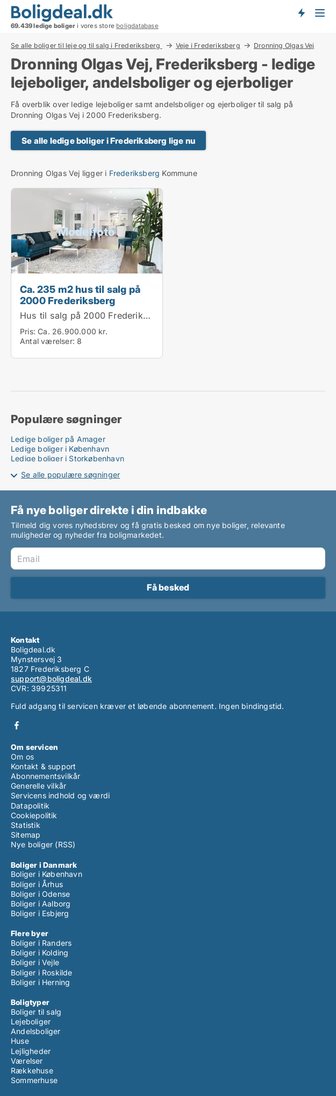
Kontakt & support (43, 766)
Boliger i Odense (40, 893)
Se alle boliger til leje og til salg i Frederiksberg (86, 45)
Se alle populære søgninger (70, 474)
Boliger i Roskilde (42, 972)
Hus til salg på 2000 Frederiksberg (93, 315)
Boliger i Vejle (35, 962)
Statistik (25, 825)
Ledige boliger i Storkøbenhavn (67, 458)
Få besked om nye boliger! (301, 12)
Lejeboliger (31, 1021)
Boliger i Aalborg (40, 903)
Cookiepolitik (34, 815)
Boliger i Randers (41, 942)
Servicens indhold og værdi (60, 795)
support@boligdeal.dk (51, 678)
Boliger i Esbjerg (40, 913)
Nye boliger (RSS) (43, 844)
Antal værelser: (47, 341)
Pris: (29, 331)
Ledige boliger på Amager (58, 439)
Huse (20, 1040)
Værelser (27, 1060)
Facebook (17, 725)
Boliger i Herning (40, 982)
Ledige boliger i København (60, 448)
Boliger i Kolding (39, 952)
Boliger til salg (36, 1011)
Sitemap (25, 834)
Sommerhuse (34, 1080)
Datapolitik (30, 805)
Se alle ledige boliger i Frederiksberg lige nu (108, 141)
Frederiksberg (134, 173)
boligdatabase (137, 26)
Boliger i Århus (37, 884)
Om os (22, 756)
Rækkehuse (32, 1070)
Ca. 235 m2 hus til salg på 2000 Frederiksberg (80, 294)
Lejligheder (31, 1051)
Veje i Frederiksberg (208, 45)
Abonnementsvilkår (45, 776)
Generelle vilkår (38, 785)
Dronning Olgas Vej (284, 46)
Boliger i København (46, 874)
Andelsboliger (36, 1031)
